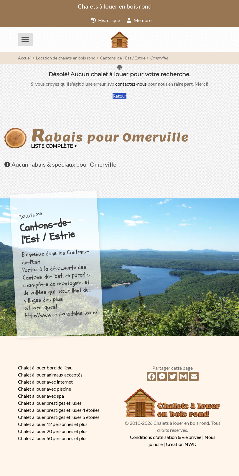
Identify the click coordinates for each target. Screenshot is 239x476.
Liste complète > (54, 146)
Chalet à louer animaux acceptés (50, 374)
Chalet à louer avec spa (41, 396)
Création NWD (181, 444)
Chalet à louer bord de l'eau (45, 367)
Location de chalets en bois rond (65, 57)
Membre (139, 20)
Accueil (25, 57)
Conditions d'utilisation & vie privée (165, 437)
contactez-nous (131, 84)
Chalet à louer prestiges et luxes (50, 403)
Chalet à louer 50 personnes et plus (53, 438)
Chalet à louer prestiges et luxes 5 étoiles (59, 417)
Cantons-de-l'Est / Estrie (123, 57)
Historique (105, 20)
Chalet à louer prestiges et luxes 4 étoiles (59, 410)
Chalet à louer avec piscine (44, 389)
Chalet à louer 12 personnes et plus (53, 424)
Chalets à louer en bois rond (115, 6)
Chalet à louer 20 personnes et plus (53, 431)
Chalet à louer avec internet (45, 381)
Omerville (159, 57)
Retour (119, 96)
